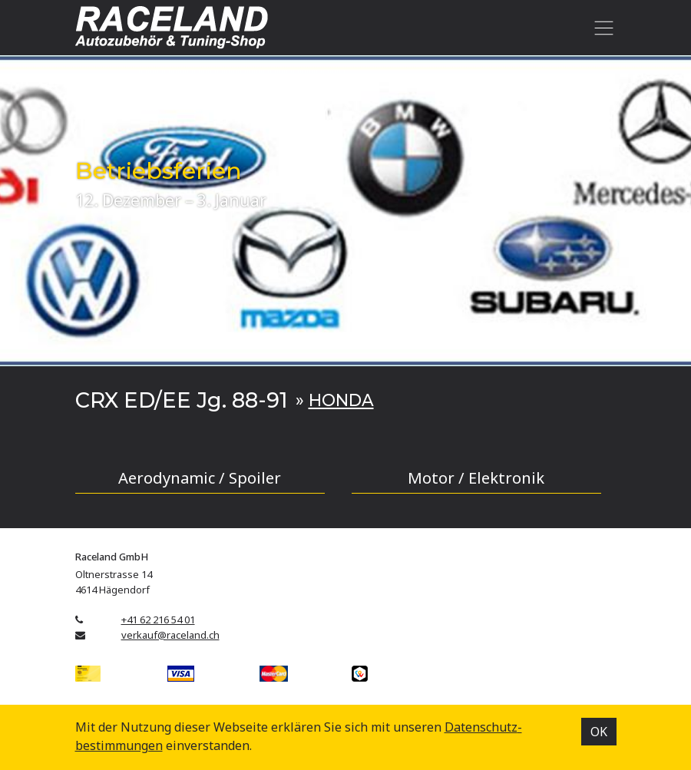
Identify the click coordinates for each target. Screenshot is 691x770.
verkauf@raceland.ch (170, 635)
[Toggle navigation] (602, 27)
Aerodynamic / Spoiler (199, 477)
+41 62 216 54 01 (158, 619)
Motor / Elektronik (476, 477)
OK (598, 731)
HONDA (341, 400)
